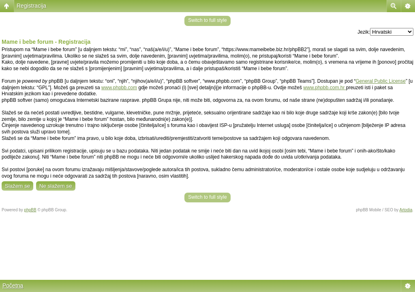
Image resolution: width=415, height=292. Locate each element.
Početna (12, 285)
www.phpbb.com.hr (324, 87)
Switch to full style (207, 20)
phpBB (30, 210)
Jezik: (363, 32)
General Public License (381, 81)
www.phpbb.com (119, 87)
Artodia (406, 210)
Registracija (31, 5)
